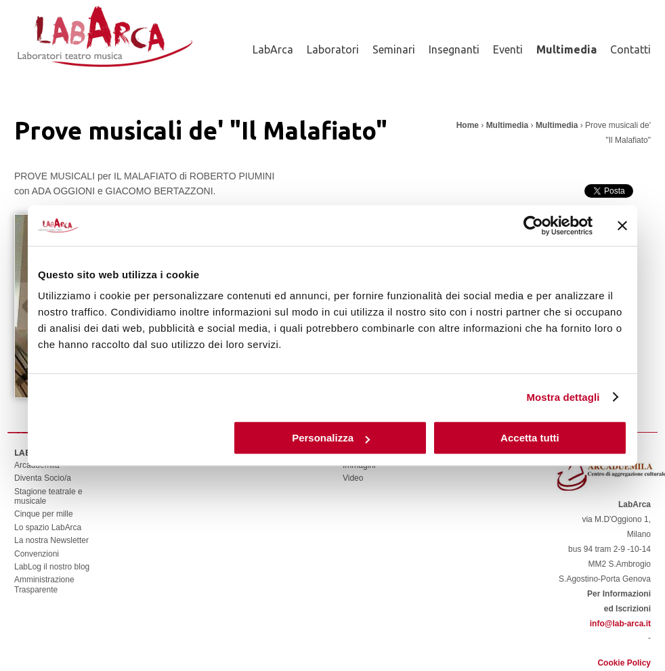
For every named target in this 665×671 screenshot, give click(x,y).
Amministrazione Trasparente (44, 584)
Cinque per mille (43, 514)
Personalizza (331, 437)
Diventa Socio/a (42, 478)
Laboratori (333, 49)
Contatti (630, 49)
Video (353, 478)
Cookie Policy (624, 663)
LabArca (273, 49)
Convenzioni (36, 554)
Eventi (508, 49)
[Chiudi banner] (622, 225)
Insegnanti (454, 49)
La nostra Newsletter (51, 540)
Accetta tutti (529, 437)
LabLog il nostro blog (51, 566)
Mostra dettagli (562, 397)
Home (467, 125)
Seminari (393, 49)
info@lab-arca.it (620, 623)
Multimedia (566, 49)
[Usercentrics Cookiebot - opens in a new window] (533, 225)
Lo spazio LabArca (47, 527)
